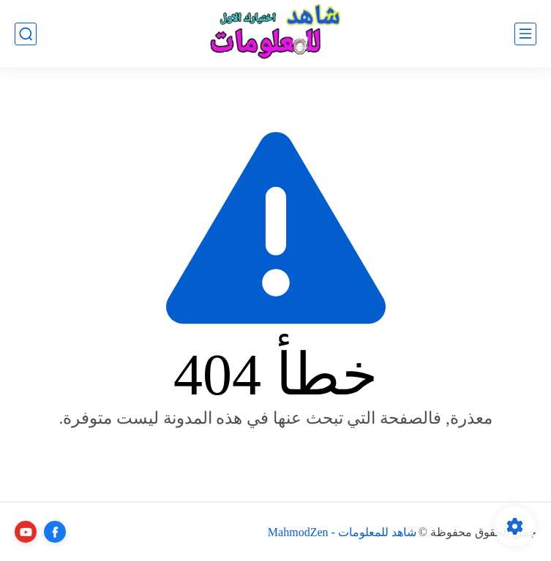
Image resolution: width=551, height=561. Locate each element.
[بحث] (26, 34)
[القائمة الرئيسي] (525, 34)
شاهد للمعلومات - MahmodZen (342, 532)
